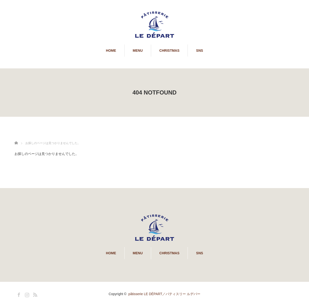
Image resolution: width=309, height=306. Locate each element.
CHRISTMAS (169, 50)
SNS (199, 50)
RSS (34, 294)
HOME (111, 50)
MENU (138, 50)
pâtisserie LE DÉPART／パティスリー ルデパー (164, 294)
